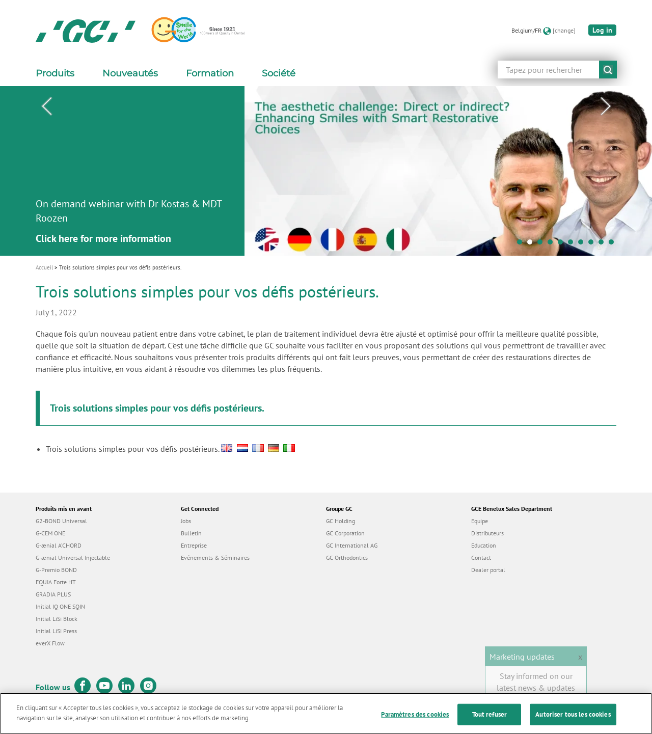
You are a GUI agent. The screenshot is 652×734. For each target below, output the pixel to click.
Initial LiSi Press (56, 631)
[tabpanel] (326, 171)
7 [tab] (583, 244)
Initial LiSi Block (56, 618)
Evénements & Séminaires (215, 557)
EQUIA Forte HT (56, 582)
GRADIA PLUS (53, 594)
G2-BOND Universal (61, 521)
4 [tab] (553, 244)
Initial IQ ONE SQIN (60, 606)
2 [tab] (532, 244)
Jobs (186, 521)
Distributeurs (487, 533)
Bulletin (191, 533)
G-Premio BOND (56, 570)
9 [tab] (604, 244)
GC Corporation (345, 533)
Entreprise (194, 545)
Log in (602, 30)
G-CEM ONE (50, 533)
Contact (481, 557)
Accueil (44, 267)
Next (605, 106)
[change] (564, 30)
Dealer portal (488, 570)
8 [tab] (593, 244)
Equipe (479, 521)
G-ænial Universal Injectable (73, 557)
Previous (46, 106)
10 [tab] (614, 244)
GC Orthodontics (347, 557)
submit (608, 69)
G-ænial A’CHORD (59, 545)
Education (483, 545)
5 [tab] (563, 244)
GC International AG (351, 545)
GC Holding (340, 521)
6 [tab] (573, 244)
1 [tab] (522, 244)
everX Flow (50, 643)
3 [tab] (542, 244)
